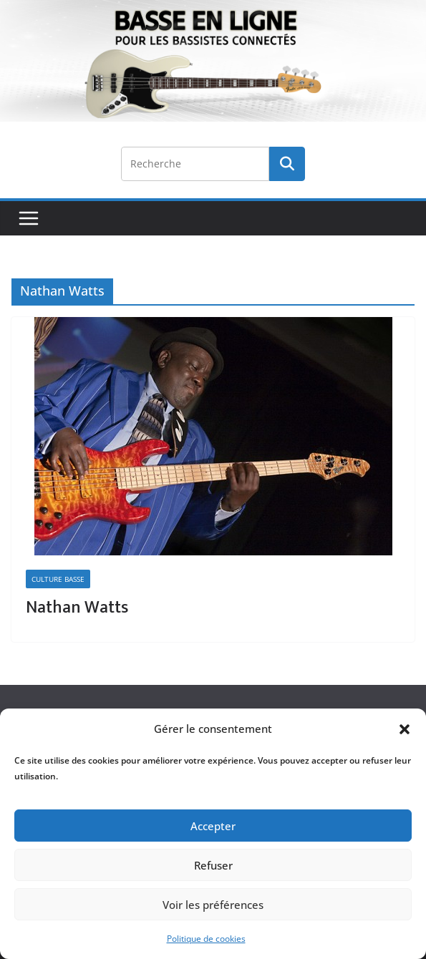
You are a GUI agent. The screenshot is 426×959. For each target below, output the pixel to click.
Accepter (213, 826)
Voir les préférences (213, 904)
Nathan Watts (77, 607)
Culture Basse (58, 579)
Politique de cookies (206, 939)
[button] (404, 729)
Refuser (213, 865)
